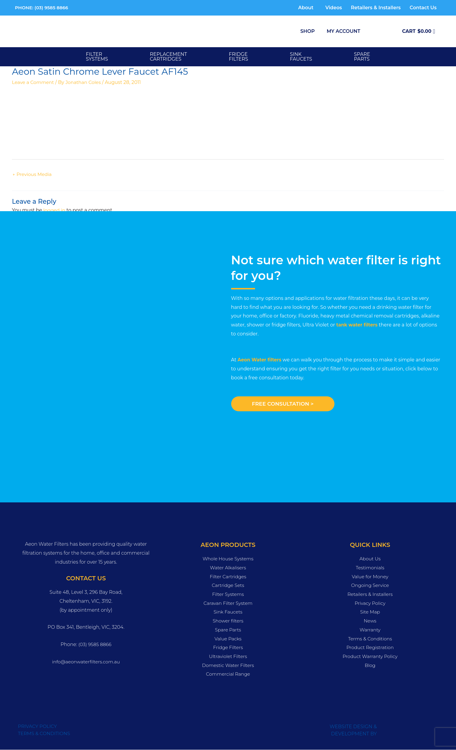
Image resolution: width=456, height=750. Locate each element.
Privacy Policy (370, 603)
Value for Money (370, 577)
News (370, 621)
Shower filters (228, 621)
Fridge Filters (228, 648)
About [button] (305, 7)
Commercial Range (228, 674)
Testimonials (370, 568)
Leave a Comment (34, 82)
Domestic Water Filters (228, 665)
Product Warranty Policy (370, 656)
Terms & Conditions (370, 639)
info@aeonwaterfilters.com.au (86, 662)
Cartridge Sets (228, 586)
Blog (370, 665)
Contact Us (423, 7)
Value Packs (228, 639)
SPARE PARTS (362, 56)
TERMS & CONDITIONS (45, 734)
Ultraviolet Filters (228, 656)
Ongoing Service (370, 586)
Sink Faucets (228, 612)
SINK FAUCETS (301, 56)
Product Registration (370, 648)
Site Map (370, 612)
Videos (333, 7)
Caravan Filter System (227, 603)
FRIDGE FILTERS (238, 56)
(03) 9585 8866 (95, 645)
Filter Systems (97, 56)
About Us (370, 559)
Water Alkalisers (228, 568)
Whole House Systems (228, 559)
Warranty (370, 630)
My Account (343, 31)
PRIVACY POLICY (38, 726)
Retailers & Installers (376, 7)
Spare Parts (228, 630)
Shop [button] (307, 31)
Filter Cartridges (228, 577)
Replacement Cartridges (168, 56)
